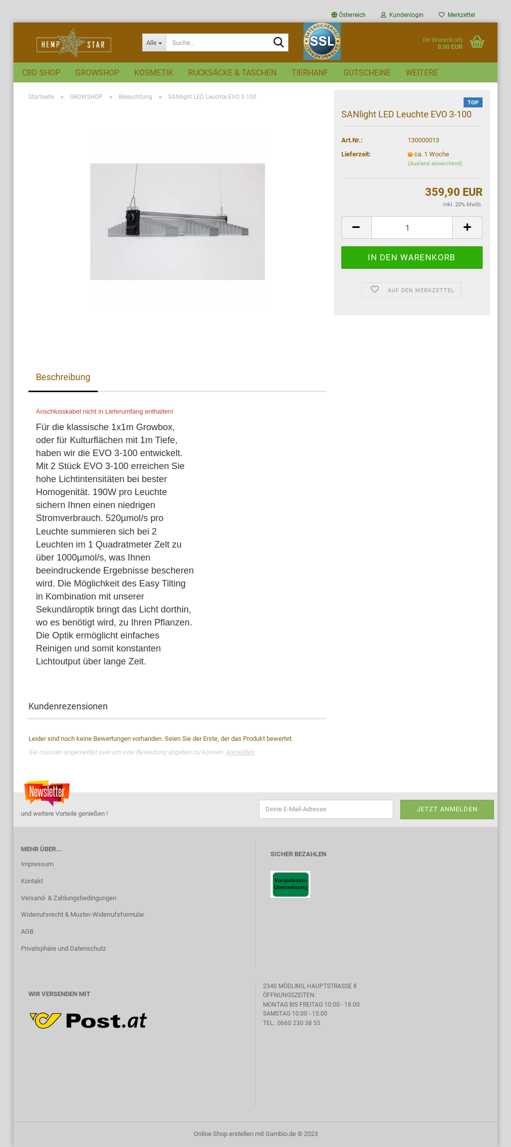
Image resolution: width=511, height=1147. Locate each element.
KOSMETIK (153, 72)
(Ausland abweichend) (435, 163)
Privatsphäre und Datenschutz (63, 948)
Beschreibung (63, 377)
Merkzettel (457, 14)
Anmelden (240, 752)
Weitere (422, 72)
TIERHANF (309, 72)
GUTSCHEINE (367, 72)
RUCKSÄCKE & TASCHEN (232, 72)
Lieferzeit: (356, 154)
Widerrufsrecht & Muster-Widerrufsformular (82, 914)
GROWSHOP (97, 72)
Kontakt (32, 881)
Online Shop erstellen (224, 1134)
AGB (27, 931)
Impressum (37, 864)
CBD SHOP (41, 72)
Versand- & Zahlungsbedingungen (68, 898)
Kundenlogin (402, 14)
